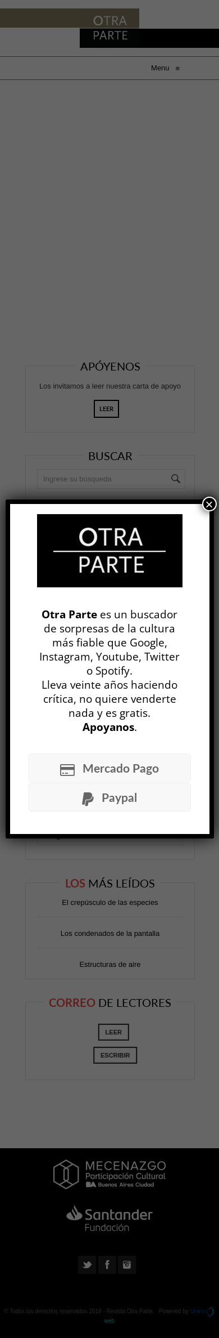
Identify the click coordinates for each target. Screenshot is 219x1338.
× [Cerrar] (209, 504)
